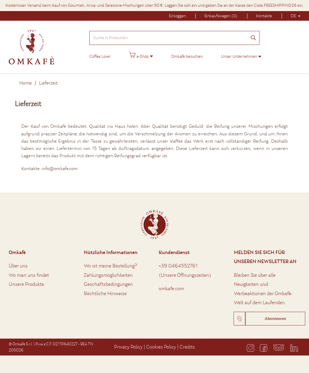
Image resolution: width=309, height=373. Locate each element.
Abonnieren (275, 318)
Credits (187, 347)
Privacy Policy (128, 347)
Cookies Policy (161, 347)
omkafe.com (171, 289)
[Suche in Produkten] (174, 38)
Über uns (18, 266)
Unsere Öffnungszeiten (185, 275)
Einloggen (177, 15)
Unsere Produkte (26, 284)
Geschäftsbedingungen (108, 284)
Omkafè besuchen (187, 56)
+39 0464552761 (178, 266)
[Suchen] (253, 38)
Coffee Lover (100, 56)
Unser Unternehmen (239, 56)
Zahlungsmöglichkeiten (108, 275)
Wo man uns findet (29, 275)
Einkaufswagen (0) (220, 15)
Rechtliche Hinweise (105, 293)
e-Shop (139, 55)
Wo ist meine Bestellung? (110, 266)
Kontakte (264, 15)
